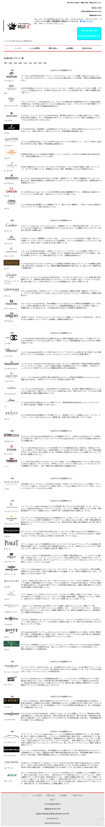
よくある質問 (37, 795)
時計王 (52, 800)
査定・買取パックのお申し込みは (49, 23)
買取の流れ (51, 795)
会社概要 (63, 795)
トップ (24, 795)
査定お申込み (78, 795)
